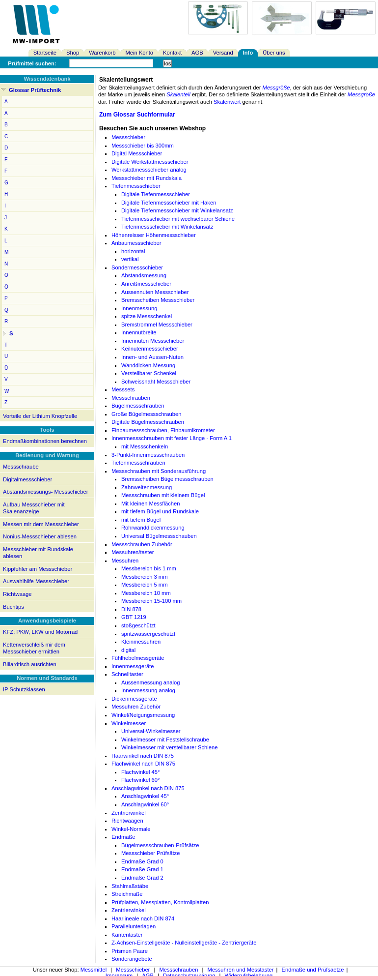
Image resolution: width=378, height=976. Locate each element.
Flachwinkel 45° (140, 772)
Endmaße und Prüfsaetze (313, 970)
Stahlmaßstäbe (129, 886)
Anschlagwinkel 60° (145, 804)
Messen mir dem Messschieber (41, 524)
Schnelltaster (127, 674)
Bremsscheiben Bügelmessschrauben (167, 479)
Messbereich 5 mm (144, 585)
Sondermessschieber (137, 267)
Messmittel (94, 970)
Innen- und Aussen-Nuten (152, 357)
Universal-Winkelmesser (151, 731)
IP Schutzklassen (24, 689)
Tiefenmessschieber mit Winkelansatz (167, 227)
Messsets (123, 389)
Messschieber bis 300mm (142, 145)
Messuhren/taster (132, 552)
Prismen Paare (129, 951)
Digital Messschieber (136, 153)
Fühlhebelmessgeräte (137, 658)
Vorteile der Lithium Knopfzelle (40, 416)
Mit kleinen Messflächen (150, 503)
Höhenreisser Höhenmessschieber (153, 235)
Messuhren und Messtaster (241, 970)
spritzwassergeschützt (148, 634)
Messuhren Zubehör (136, 707)
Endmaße (123, 837)
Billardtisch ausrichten (29, 664)
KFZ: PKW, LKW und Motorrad (40, 632)
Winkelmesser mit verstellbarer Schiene (169, 747)
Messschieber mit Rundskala (146, 178)
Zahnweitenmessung (146, 487)
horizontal (133, 251)
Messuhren (124, 560)
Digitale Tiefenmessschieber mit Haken (168, 203)
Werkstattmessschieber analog (149, 170)
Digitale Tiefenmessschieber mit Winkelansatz (177, 210)
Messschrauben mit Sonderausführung (158, 471)
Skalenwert (227, 102)
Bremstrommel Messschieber (156, 324)
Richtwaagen (127, 821)
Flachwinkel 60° (140, 780)
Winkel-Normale (131, 829)
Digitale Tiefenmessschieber (155, 194)
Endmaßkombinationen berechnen (45, 441)
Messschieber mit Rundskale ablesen (38, 553)
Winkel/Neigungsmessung (143, 715)
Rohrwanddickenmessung (153, 528)
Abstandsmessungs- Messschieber (45, 492)
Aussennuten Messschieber (155, 292)
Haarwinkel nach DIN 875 (142, 756)
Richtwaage (17, 594)
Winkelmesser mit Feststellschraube (165, 739)
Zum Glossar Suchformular (137, 114)
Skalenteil (178, 94)
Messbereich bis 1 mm (148, 568)
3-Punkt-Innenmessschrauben (148, 455)
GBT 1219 (133, 617)
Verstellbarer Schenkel (148, 373)
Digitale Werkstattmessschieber (149, 162)
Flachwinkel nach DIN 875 (143, 764)
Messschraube (21, 467)
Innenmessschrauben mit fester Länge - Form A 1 (171, 438)
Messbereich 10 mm (146, 593)
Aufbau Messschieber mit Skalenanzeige (34, 508)
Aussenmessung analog (150, 682)
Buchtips (13, 607)
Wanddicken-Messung (148, 365)
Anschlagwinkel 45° (145, 796)
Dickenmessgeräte (134, 699)
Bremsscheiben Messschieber (157, 300)
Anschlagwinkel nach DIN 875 (148, 788)
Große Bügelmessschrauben (146, 414)
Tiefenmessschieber (136, 186)
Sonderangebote (131, 959)
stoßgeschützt (138, 625)
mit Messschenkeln (144, 446)
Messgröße (276, 87)
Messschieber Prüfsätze (150, 853)
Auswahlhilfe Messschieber (36, 581)
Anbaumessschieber (136, 243)
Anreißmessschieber (146, 284)
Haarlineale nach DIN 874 (142, 918)
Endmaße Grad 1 (142, 869)
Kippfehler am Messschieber (37, 569)
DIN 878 (131, 609)
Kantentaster (126, 935)
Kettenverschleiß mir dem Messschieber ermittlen (34, 648)
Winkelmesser (128, 723)
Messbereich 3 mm (144, 577)
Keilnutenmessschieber (149, 349)
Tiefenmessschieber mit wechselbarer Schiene (178, 219)
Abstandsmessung (143, 275)
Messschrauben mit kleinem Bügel (163, 495)
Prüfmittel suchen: (32, 63)
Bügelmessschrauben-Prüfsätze (160, 845)
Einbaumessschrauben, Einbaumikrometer (163, 430)
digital (128, 650)
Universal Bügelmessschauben (159, 536)
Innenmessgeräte (132, 666)
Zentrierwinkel (128, 813)
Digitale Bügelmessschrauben (147, 422)
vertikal (129, 259)
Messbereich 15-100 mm (151, 601)
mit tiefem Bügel (141, 520)
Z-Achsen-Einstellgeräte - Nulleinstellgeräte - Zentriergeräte (183, 943)
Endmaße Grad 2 (142, 878)
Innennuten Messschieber (152, 341)
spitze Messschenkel (146, 316)
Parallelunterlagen (133, 926)
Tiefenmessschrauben (138, 463)
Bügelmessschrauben (137, 406)
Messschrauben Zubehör (141, 544)
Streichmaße (126, 894)
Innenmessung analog (148, 690)
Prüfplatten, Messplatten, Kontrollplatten (160, 902)
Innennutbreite (139, 332)
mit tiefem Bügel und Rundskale (160, 511)
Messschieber (128, 137)
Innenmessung (139, 308)
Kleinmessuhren (141, 642)
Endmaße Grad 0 (142, 861)
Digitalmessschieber (27, 479)
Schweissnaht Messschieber (155, 381)
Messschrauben (130, 398)
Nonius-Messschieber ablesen (40, 536)
